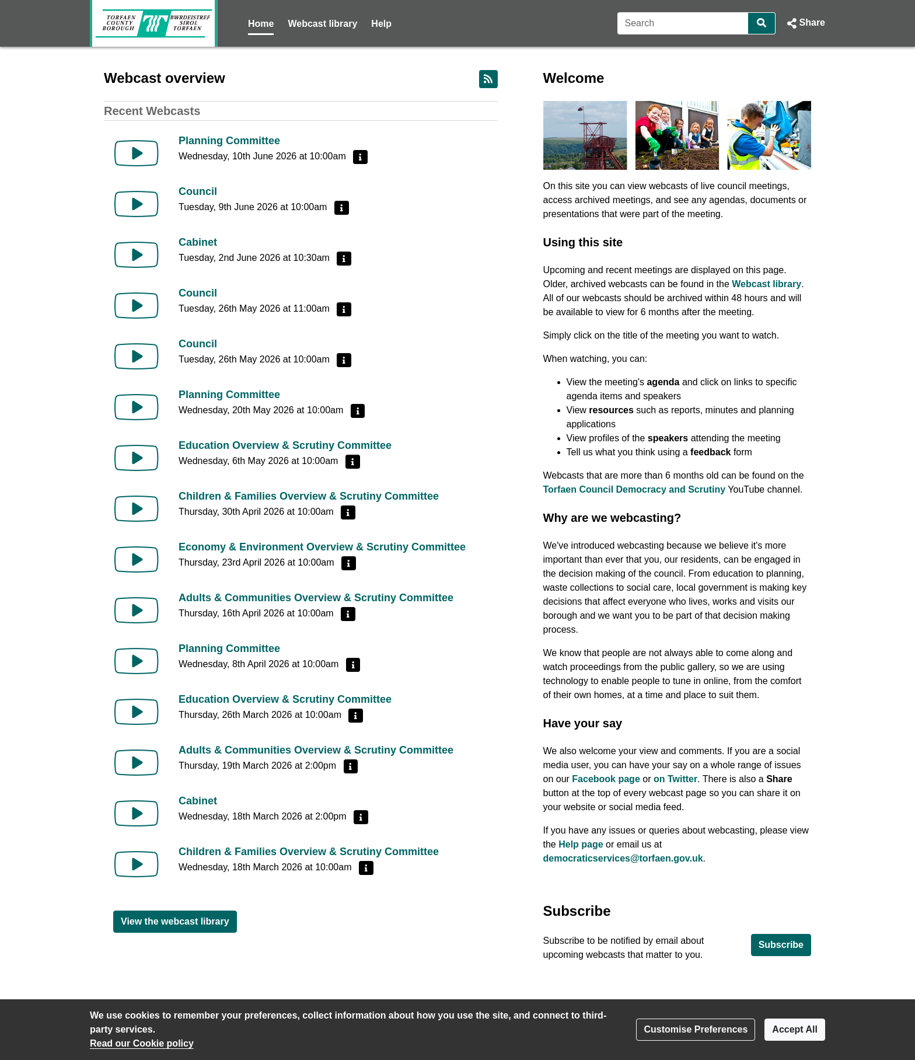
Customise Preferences (696, 1029)
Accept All (795, 1029)
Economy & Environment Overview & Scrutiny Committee (322, 547)
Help (381, 24)
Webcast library (322, 24)
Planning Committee (229, 141)
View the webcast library (175, 921)
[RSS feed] (488, 79)
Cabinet (198, 242)
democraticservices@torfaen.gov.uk (623, 858)
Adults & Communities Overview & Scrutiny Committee (316, 598)
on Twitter (675, 779)
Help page (580, 844)
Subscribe (781, 945)
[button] (805, 23)
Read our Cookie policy (142, 1043)
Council (198, 191)
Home (261, 24)
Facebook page (606, 779)
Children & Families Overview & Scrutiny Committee (309, 496)
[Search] (683, 23)
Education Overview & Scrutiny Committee (285, 445)
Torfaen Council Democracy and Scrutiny (634, 489)
